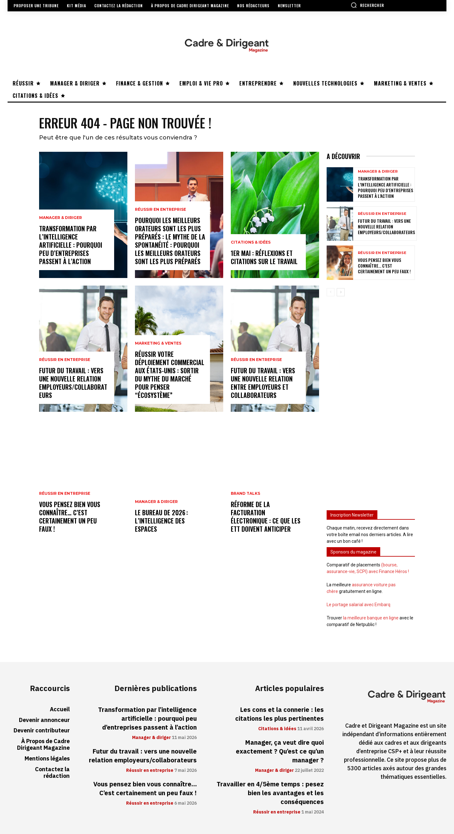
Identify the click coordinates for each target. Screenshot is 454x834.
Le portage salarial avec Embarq (358, 604)
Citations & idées (251, 242)
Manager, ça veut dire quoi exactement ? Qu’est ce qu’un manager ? (280, 751)
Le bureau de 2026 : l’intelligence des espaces (161, 521)
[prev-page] (331, 292)
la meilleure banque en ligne (371, 617)
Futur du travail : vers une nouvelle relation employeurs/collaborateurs (73, 383)
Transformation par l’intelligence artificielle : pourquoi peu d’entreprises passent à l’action (70, 245)
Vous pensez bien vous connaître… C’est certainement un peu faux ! (69, 517)
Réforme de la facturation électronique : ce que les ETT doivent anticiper (265, 517)
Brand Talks (245, 493)
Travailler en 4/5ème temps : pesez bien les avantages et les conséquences (270, 793)
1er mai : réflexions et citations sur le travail (264, 257)
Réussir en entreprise (64, 360)
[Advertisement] (371, 400)
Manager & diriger (60, 218)
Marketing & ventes (158, 343)
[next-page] (341, 292)
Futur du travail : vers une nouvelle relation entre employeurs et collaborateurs (263, 383)
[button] (367, 5)
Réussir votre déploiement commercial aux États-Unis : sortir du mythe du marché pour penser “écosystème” (169, 374)
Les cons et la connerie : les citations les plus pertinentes (279, 714)
